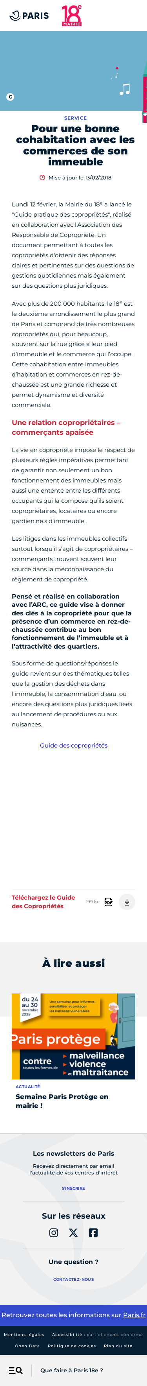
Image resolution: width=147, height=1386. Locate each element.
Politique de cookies (72, 1345)
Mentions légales (24, 1334)
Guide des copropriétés (73, 745)
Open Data (27, 1345)
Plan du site (118, 1345)
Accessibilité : (97, 1334)
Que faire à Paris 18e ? (71, 1370)
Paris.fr (134, 1315)
